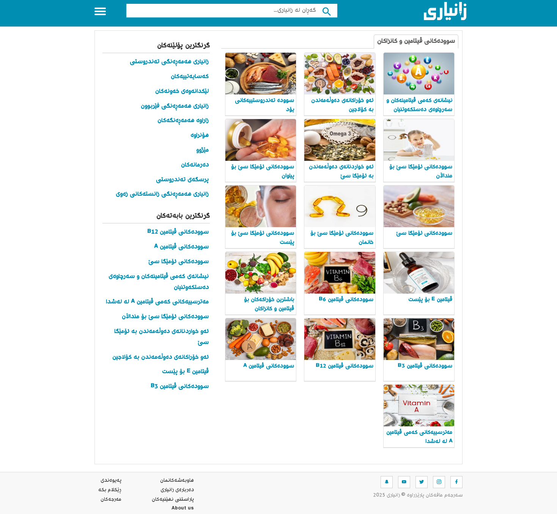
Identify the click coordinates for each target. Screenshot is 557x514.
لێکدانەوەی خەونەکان (182, 91)
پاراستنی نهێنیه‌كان (173, 499)
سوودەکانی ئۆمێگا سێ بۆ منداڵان (165, 317)
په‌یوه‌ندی (111, 480)
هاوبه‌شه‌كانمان (177, 480)
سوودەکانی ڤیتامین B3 (179, 386)
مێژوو (202, 150)
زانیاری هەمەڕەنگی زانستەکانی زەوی (162, 194)
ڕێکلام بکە (109, 490)
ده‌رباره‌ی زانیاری (177, 490)
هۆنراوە (199, 135)
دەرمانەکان (195, 165)
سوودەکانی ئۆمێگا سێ (178, 262)
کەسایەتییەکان (190, 76)
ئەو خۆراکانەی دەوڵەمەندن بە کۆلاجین (160, 357)
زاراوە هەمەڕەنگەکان (183, 120)
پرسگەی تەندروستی (182, 180)
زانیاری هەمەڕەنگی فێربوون (175, 106)
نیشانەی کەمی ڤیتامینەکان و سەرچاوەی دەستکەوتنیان (159, 282)
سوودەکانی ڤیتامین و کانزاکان (416, 41)
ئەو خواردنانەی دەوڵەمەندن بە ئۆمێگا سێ (161, 337)
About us (183, 509)
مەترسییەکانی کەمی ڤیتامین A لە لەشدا (157, 302)
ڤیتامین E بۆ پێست (185, 372)
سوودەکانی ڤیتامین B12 (178, 232)
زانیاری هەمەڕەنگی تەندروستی (169, 62)
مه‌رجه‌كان (111, 499)
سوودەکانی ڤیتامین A (181, 247)
